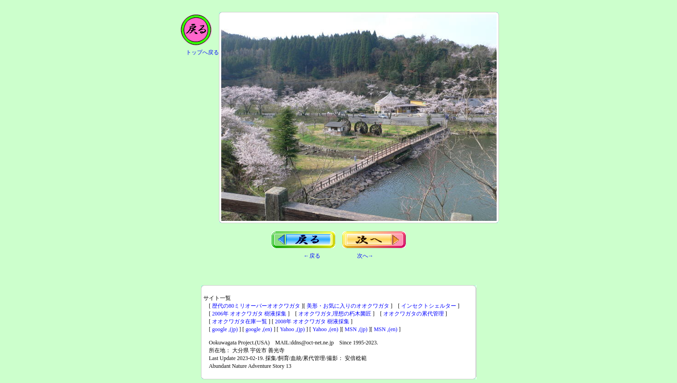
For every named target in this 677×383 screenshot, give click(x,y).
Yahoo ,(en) (325, 329)
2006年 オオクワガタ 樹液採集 (249, 313)
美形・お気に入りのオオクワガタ (348, 306)
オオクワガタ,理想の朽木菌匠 (334, 313)
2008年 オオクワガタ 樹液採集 (312, 321)
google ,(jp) (225, 329)
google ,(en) (259, 329)
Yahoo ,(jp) (292, 329)
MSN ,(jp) (356, 329)
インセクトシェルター (428, 306)
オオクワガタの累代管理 (413, 313)
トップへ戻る (202, 52)
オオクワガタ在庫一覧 (239, 321)
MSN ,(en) (385, 329)
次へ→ (365, 256)
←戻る (312, 256)
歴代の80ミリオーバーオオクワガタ (256, 306)
